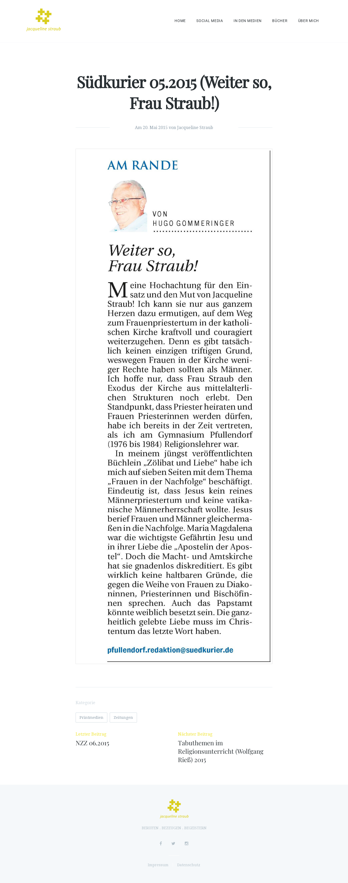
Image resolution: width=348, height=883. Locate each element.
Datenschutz (188, 865)
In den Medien (248, 21)
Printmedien (91, 717)
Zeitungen (123, 717)
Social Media (209, 21)
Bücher (279, 21)
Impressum (158, 865)
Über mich (308, 21)
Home (180, 21)
